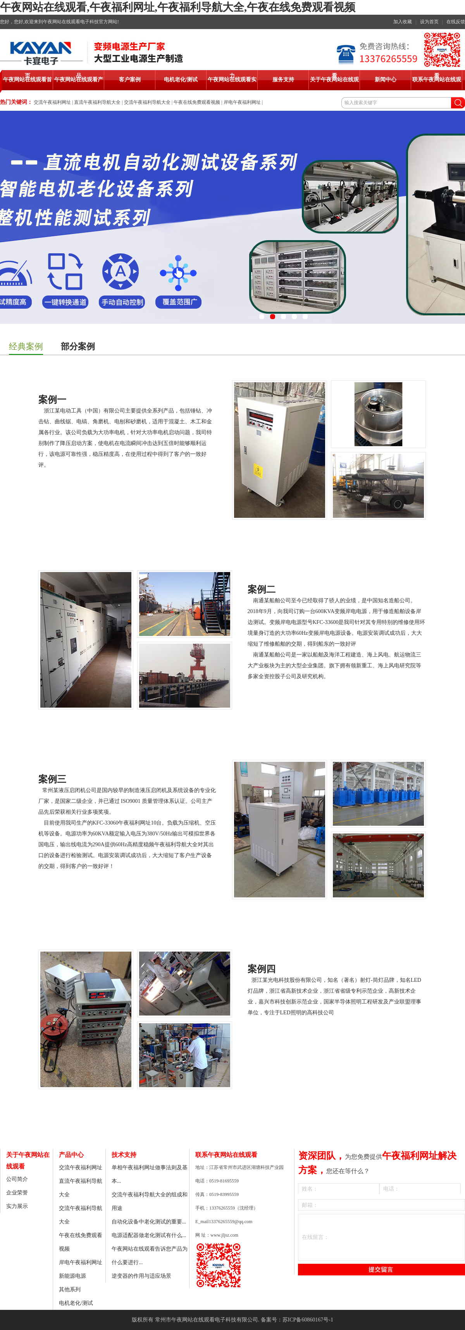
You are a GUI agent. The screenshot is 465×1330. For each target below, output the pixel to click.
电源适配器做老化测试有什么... (149, 1235)
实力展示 (17, 1206)
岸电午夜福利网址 (242, 102)
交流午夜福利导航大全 (147, 102)
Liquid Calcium (55, 476)
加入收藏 (402, 21)
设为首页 (429, 21)
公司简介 (17, 1179)
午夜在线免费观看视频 (197, 102)
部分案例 (78, 346)
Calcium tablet (263, 1023)
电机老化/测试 (76, 1303)
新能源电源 (72, 1276)
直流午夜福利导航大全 (97, 102)
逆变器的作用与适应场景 (141, 1276)
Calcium (47, 931)
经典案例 (26, 346)
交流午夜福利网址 (52, 102)
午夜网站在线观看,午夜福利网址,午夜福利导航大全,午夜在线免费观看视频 (177, 7)
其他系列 (70, 1289)
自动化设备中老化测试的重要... (149, 1222)
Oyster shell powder (269, 687)
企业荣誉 (17, 1193)
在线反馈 (455, 21)
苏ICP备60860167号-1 (307, 1320)
